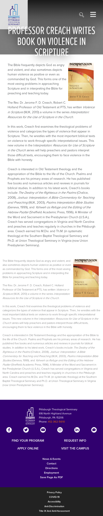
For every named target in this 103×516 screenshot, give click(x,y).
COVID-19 (54, 497)
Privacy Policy (54, 492)
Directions (51, 468)
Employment (51, 472)
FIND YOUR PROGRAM (28, 440)
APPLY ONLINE (28, 448)
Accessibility (54, 501)
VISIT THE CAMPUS (75, 448)
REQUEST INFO (75, 440)
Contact (51, 463)
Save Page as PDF (51, 477)
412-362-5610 (56, 422)
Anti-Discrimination (54, 506)
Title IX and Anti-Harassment (54, 511)
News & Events (51, 459)
